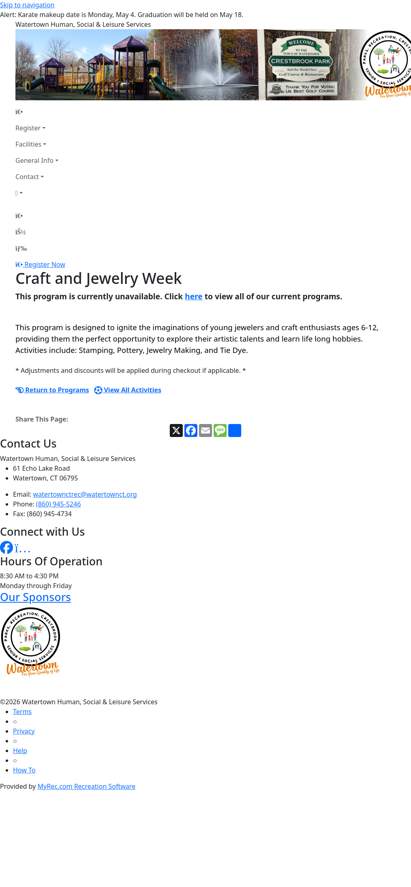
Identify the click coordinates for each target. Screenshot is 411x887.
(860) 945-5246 (58, 504)
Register (28, 127)
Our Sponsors (35, 596)
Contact (27, 176)
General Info (34, 160)
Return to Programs (52, 389)
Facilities (28, 144)
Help (20, 750)
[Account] (36, 193)
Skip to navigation (27, 4)
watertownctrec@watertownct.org (85, 494)
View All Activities (128, 389)
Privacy (24, 731)
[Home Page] (36, 112)
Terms (22, 711)
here (194, 296)
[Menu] (21, 248)
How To (24, 770)
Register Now (44, 264)
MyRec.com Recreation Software (86, 786)
